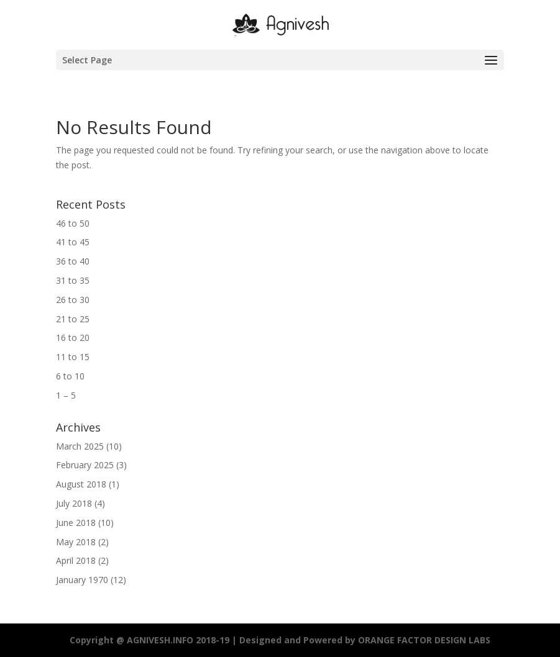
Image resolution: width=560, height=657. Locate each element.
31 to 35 (73, 280)
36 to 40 (73, 261)
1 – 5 (66, 395)
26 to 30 (73, 300)
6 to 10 (70, 376)
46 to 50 (73, 223)
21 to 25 (73, 319)
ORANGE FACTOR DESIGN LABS (424, 640)
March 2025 (80, 446)
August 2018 (81, 484)
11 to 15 (73, 357)
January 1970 (82, 580)
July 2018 (74, 503)
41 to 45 (73, 242)
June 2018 (76, 522)
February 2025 (85, 465)
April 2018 (76, 560)
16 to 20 (73, 337)
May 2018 (76, 542)
